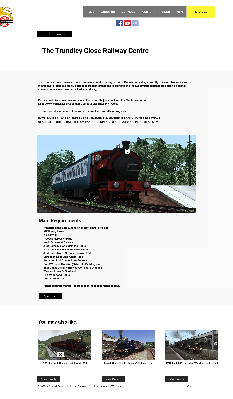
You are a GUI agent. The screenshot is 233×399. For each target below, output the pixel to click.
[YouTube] (127, 23)
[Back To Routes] (54, 34)
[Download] (50, 296)
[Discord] (135, 23)
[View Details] (48, 379)
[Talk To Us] (201, 12)
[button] (116, 174)
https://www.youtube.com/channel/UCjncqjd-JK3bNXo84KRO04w (78, 103)
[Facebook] (119, 23)
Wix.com (116, 386)
